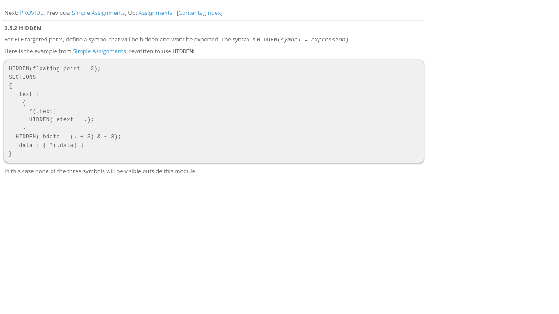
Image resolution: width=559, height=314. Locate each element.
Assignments (155, 13)
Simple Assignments (98, 13)
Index (213, 13)
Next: (12, 13)
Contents (191, 13)
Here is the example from (38, 51)
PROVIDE (31, 13)
